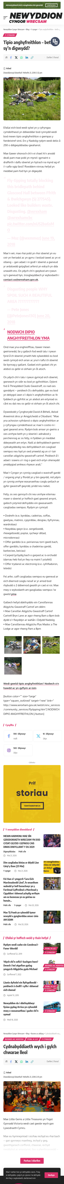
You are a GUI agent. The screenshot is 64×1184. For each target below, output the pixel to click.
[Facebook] (17, 736)
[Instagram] (17, 750)
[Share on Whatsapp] (21, 57)
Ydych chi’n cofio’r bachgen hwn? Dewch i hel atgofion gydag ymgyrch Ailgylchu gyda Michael (20, 965)
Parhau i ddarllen (32, 1160)
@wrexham (37, 211)
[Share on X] (16, 57)
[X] (46, 736)
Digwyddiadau (9, 851)
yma (13, 594)
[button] (51, 1175)
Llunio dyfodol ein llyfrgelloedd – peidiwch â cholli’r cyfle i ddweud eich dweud (20, 986)
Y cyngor (10, 35)
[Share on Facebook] (11, 57)
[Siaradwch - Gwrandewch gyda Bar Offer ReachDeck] (55, 41)
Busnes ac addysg (14, 1039)
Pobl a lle (22, 851)
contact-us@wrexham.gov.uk (20, 279)
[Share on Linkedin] (26, 57)
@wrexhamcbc (20, 217)
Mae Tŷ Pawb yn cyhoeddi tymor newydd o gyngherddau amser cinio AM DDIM (20, 916)
